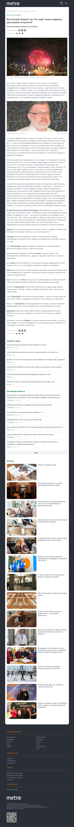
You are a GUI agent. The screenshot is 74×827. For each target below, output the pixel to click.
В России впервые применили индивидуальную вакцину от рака (28, 374)
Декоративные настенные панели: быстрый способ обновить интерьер (52, 521)
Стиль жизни (10, 415)
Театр (38, 744)
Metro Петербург (12, 790)
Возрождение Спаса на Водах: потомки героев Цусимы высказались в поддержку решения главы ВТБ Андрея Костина (52, 650)
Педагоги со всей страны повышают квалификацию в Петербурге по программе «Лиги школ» (52, 558)
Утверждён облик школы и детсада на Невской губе (24, 420)
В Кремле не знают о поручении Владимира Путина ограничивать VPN (31, 382)
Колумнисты (11, 763)
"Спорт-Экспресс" (19, 808)
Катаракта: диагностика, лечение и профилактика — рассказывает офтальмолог (49, 613)
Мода (8, 430)
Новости (9, 447)
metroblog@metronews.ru (41, 807)
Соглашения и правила (15, 777)
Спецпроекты (11, 761)
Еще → (37, 453)
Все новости (11, 737)
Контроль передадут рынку (47, 465)
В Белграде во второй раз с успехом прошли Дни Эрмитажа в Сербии (50, 484)
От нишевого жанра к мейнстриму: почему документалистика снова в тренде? (52, 539)
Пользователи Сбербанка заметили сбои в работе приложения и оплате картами (34, 367)
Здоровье (39, 739)
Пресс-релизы (41, 746)
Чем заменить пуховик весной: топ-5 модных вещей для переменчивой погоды (34, 427)
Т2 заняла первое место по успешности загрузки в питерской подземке (51, 576)
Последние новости (16, 391)
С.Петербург (10, 400)
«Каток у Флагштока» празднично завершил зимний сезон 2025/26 (49, 667)
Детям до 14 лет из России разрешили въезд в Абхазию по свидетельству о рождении (36, 360)
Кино (38, 748)
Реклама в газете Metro (15, 773)
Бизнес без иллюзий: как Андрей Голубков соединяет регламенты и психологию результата (52, 632)
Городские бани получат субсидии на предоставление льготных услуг (30, 434)
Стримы (9, 758)
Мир (8, 744)
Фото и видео (40, 737)
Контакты (10, 780)
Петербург (10, 739)
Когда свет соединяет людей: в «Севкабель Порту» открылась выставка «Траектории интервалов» (52, 705)
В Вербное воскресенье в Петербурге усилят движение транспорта (29, 405)
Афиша (9, 746)
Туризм (38, 742)
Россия (34, 11)
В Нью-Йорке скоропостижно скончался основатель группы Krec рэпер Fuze (32, 352)
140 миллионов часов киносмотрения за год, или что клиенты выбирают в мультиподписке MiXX (51, 503)
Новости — (28, 11)
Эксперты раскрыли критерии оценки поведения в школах (27, 345)
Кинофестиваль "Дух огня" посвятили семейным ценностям (50, 686)
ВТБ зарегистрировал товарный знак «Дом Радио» (52, 594)
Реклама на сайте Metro (15, 775)
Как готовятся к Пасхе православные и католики (23, 412)
